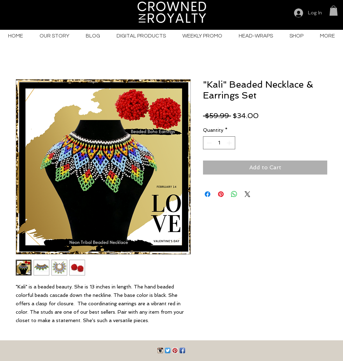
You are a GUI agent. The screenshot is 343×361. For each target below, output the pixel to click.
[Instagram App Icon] (160, 350)
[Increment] (229, 143)
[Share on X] (247, 194)
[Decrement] (208, 143)
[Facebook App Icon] (182, 350)
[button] (333, 11)
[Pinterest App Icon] (175, 350)
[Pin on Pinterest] (221, 194)
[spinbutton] (219, 143)
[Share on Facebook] (207, 194)
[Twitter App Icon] (167, 350)
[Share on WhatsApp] (234, 194)
